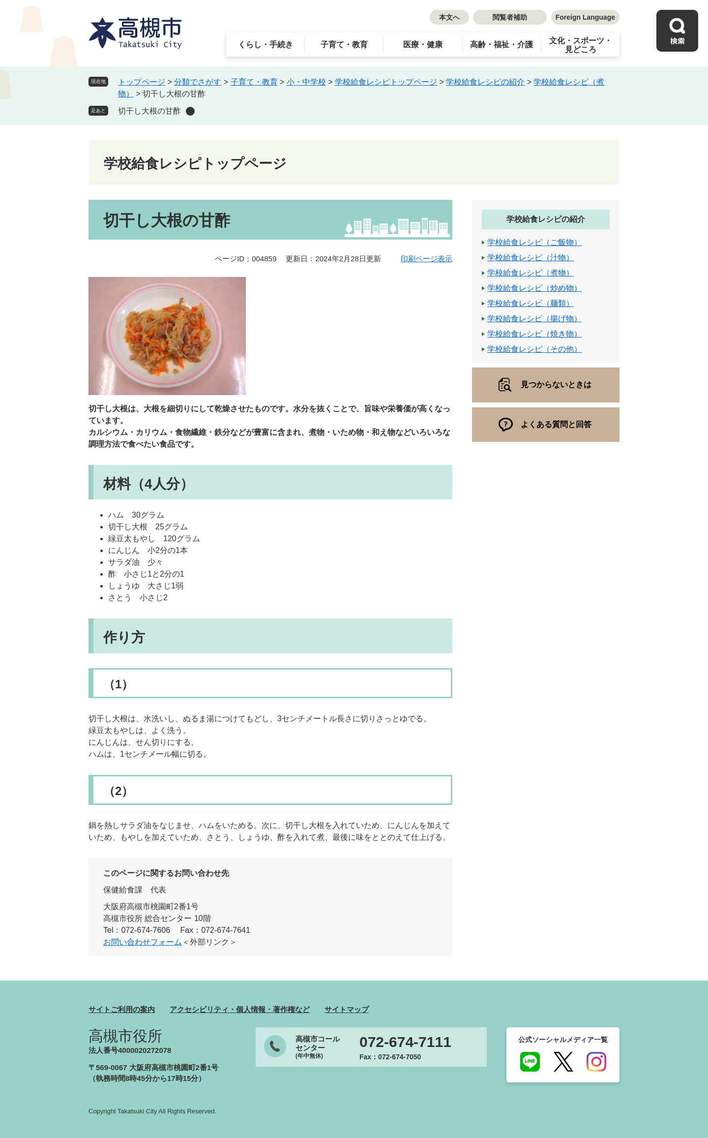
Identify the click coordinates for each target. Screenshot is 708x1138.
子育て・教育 (344, 44)
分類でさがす (197, 82)
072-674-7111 (405, 1042)
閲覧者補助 (510, 17)
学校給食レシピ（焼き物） (534, 334)
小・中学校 (306, 82)
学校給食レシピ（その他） (534, 349)
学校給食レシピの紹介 (485, 82)
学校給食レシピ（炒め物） (534, 288)
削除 (190, 111)
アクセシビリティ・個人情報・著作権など (240, 1009)
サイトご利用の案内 (121, 1009)
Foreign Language (585, 17)
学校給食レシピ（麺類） (530, 303)
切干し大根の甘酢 (149, 111)
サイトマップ (346, 1009)
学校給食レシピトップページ (386, 82)
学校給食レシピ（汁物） (530, 257)
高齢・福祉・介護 (501, 44)
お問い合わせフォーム (142, 942)
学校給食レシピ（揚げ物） (534, 318)
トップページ (141, 82)
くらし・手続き (265, 44)
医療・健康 (422, 44)
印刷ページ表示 (426, 258)
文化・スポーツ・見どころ (580, 45)
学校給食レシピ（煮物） (530, 273)
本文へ (449, 17)
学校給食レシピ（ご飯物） (534, 242)
